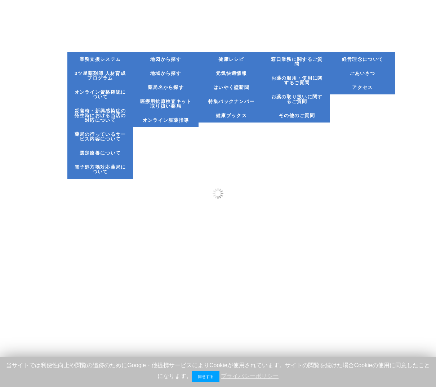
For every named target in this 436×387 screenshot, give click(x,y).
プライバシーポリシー (250, 376)
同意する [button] (206, 376)
